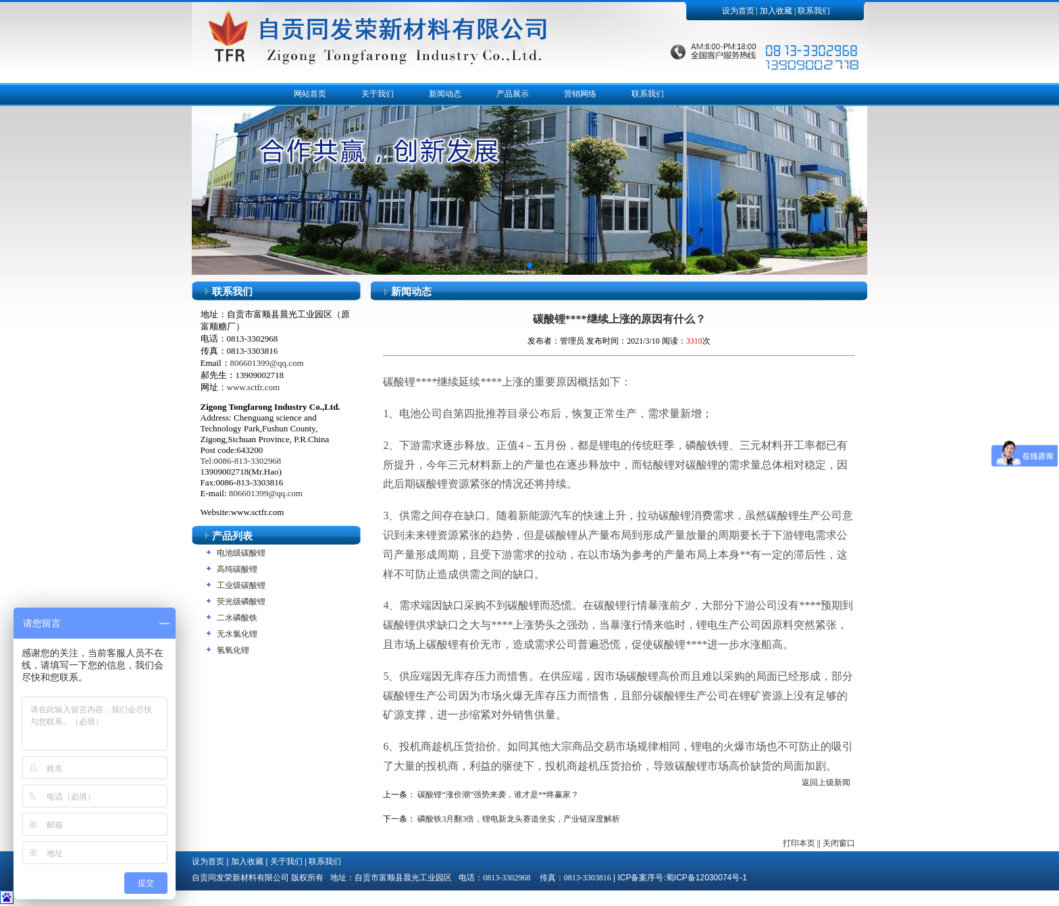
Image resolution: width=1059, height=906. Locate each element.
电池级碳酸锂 (241, 553)
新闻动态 (445, 94)
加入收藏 (776, 11)
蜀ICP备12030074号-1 (706, 877)
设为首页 (738, 11)
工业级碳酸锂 (241, 585)
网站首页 (310, 94)
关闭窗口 (839, 843)
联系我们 (814, 11)
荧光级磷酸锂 (241, 601)
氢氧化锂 (233, 650)
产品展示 (512, 94)
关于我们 (377, 94)
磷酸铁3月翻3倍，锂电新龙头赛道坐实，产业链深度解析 (518, 819)
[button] (529, 265)
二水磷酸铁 (237, 617)
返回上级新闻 (826, 782)
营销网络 (580, 94)
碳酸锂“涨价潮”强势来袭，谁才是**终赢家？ (498, 794)
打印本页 (799, 843)
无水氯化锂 (237, 634)
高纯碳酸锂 (237, 569)
